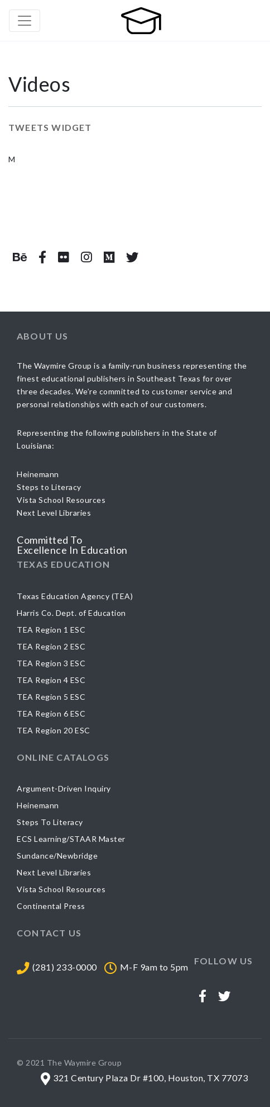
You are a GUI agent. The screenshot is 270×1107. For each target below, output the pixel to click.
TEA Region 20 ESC (53, 730)
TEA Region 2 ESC (51, 646)
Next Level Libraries (54, 872)
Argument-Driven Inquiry (64, 788)
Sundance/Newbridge (57, 855)
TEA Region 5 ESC (51, 696)
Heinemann (38, 805)
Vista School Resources (61, 889)
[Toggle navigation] (24, 21)
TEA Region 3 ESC (51, 663)
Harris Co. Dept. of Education (71, 613)
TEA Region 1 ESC (51, 629)
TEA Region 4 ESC (51, 680)
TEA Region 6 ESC (51, 713)
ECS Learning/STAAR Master (71, 839)
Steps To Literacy (50, 822)
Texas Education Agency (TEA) (75, 596)
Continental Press (51, 906)
